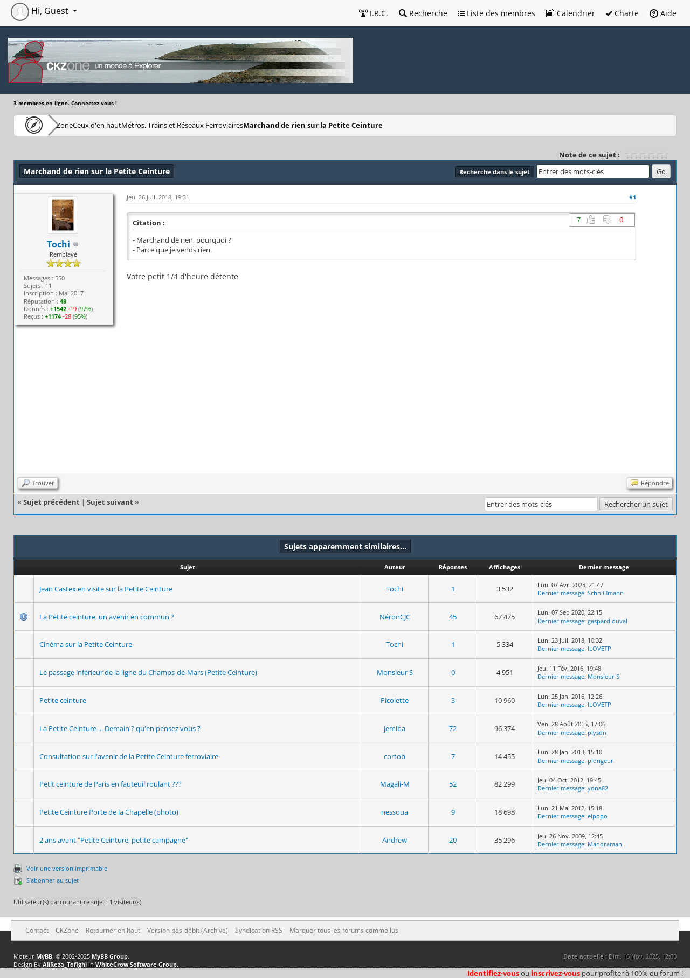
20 (453, 840)
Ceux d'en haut (131, 124)
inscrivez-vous (555, 973)
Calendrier (570, 13)
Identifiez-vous (493, 973)
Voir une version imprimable (66, 868)
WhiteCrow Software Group (136, 964)
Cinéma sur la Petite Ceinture (85, 644)
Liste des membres (496, 13)
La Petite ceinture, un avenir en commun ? (106, 617)
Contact (37, 930)
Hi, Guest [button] (41, 11)
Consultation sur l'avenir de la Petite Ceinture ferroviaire (128, 756)
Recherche (423, 13)
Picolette (395, 700)
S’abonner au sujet (52, 880)
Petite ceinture (62, 700)
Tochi (394, 589)
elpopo (598, 816)
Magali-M (395, 784)
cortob (394, 756)
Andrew (394, 840)
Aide (663, 13)
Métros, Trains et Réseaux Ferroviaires (233, 124)
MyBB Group (110, 956)
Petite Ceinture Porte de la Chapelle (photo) (108, 812)
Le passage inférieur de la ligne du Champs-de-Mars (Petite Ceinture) (148, 672)
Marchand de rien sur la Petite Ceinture (372, 124)
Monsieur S (395, 672)
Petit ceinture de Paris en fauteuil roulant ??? (110, 784)
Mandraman (605, 844)
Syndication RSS (258, 930)
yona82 (598, 788)
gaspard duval (607, 621)
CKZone (75, 124)
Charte (622, 13)
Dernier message (560, 593)
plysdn (597, 732)
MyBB (44, 956)
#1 (632, 197)
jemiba (394, 728)
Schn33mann (606, 593)
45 (453, 617)
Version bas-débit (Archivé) (187, 930)
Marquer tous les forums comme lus (343, 930)
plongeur (600, 760)
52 (453, 784)
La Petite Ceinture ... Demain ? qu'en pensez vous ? (120, 728)
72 (453, 728)
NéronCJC (395, 617)
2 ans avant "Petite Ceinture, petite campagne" (113, 840)
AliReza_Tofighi (65, 964)
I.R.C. (373, 13)
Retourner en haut (113, 930)
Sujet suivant (110, 502)
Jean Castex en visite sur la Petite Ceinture (105, 589)
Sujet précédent (51, 502)
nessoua (394, 812)
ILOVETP (599, 648)
